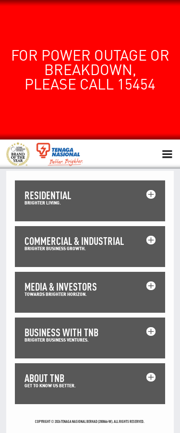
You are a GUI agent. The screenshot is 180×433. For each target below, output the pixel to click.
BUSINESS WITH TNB (61, 332)
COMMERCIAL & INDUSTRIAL (74, 241)
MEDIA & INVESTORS (60, 286)
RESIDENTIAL (47, 195)
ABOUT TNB (44, 378)
